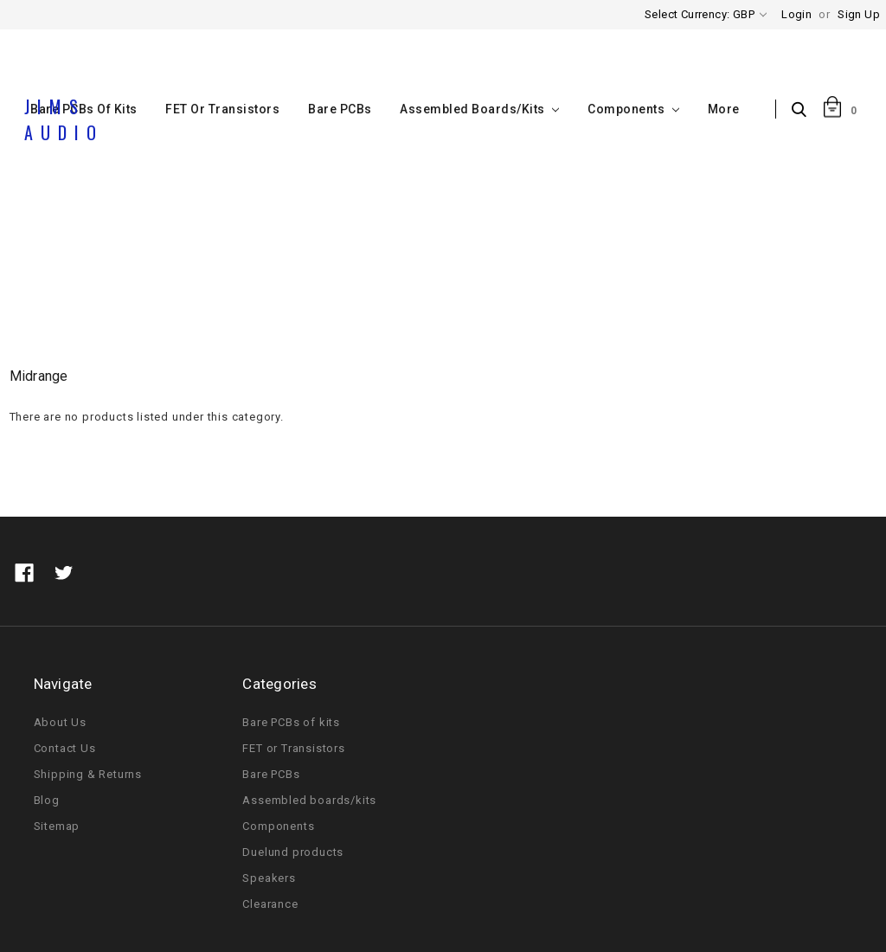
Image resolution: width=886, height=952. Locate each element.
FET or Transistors (222, 109)
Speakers (433, 279)
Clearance (270, 903)
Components (632, 109)
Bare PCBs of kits (291, 722)
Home (366, 279)
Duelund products (292, 852)
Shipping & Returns (88, 774)
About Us (60, 722)
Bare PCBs (340, 109)
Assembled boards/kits (479, 109)
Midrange (510, 279)
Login (796, 14)
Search (803, 111)
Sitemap (57, 826)
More (724, 109)
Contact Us (65, 748)
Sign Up (859, 14)
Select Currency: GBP (706, 14)
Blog (47, 800)
